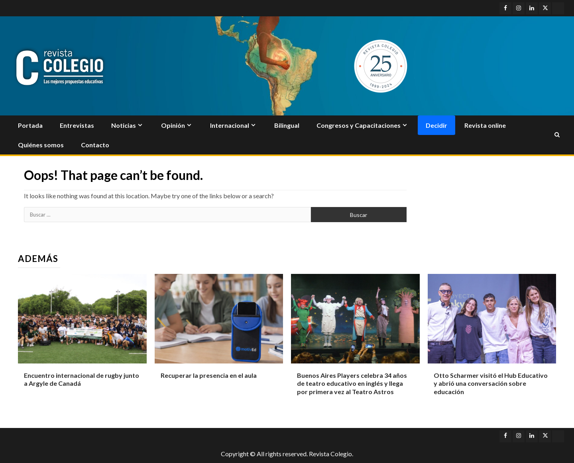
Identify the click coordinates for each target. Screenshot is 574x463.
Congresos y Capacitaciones (358, 125)
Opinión (173, 125)
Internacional (229, 125)
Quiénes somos (41, 144)
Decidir (436, 125)
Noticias (123, 125)
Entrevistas (77, 125)
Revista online (485, 125)
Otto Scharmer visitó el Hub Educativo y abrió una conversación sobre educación (491, 383)
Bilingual (286, 125)
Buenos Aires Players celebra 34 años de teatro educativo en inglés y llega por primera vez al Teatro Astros (352, 383)
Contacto (95, 144)
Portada (30, 125)
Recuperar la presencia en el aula (209, 375)
